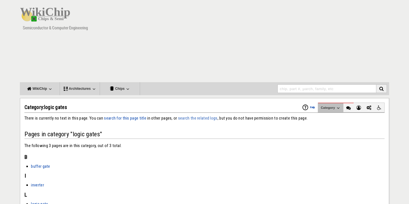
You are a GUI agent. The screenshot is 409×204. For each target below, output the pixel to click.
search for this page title (125, 118)
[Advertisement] (285, 42)
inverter (37, 185)
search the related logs (198, 118)
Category (331, 108)
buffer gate (40, 166)
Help (312, 107)
